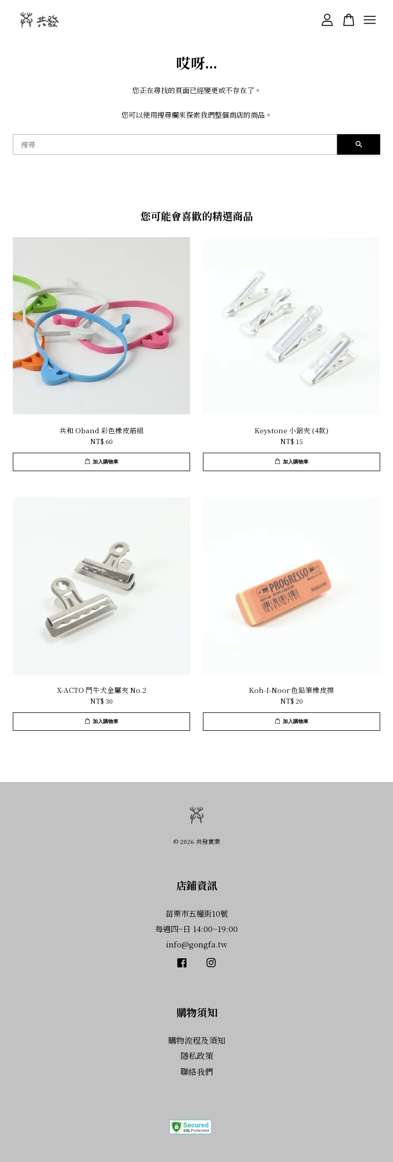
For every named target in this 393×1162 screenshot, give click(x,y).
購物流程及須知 (196, 1040)
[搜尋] (175, 144)
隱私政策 (196, 1056)
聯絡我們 (196, 1072)
